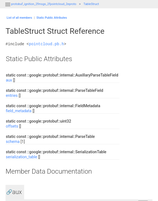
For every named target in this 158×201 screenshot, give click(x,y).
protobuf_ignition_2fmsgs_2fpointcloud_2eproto (43, 4)
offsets (12, 126)
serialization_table (21, 157)
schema (13, 141)
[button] (7, 8)
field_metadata (18, 111)
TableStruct (91, 4)
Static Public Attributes (51, 18)
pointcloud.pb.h (46, 44)
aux (9, 80)
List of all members (19, 18)
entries (12, 95)
